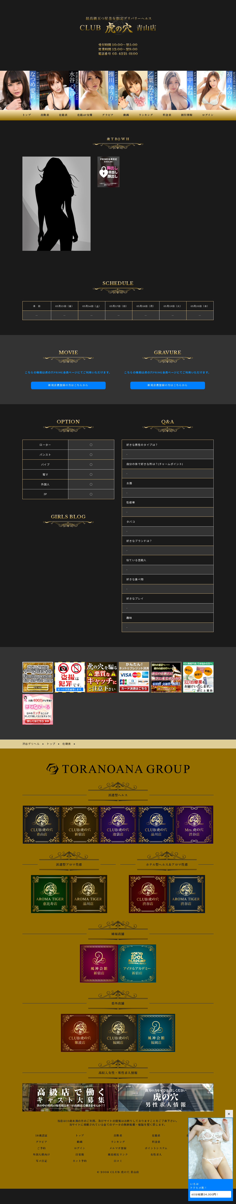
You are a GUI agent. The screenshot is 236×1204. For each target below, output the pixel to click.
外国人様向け (41, 1153)
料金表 (156, 1140)
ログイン (80, 1147)
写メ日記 (41, 1159)
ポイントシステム (156, 1147)
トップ (79, 1134)
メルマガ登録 (118, 1147)
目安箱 (79, 1153)
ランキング (118, 1140)
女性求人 (156, 1153)
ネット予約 (80, 1159)
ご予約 (41, 1147)
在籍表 (156, 1134)
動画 (80, 1140)
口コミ (118, 1159)
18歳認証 (41, 1134)
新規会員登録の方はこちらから (68, 384)
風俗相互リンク (118, 1153)
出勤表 (118, 1134)
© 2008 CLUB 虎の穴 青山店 (118, 1170)
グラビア (41, 1140)
